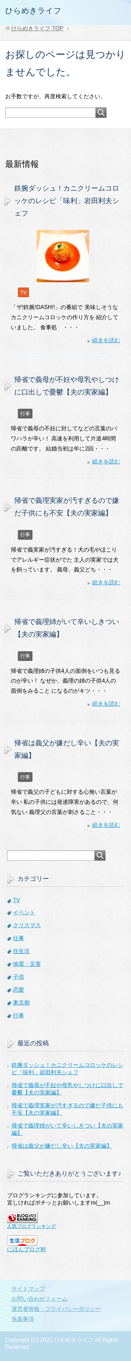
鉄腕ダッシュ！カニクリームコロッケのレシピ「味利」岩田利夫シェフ (66, 200)
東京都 (21, 1003)
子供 (18, 977)
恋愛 (18, 990)
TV (23, 292)
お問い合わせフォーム (39, 1299)
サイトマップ (28, 1289)
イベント (24, 912)
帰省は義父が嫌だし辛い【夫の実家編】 (62, 1146)
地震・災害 (27, 964)
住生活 (21, 951)
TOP (37, 28)
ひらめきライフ (33, 10)
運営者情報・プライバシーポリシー (56, 1309)
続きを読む (106, 340)
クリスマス (27, 925)
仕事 (18, 938)
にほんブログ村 (26, 1249)
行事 (25, 413)
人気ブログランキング (31, 1226)
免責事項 (23, 1319)
